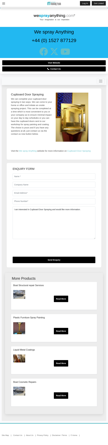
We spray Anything (28, 151)
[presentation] (34, 249)
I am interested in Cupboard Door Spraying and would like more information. (54, 223)
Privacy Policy (42, 435)
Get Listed (99, 3)
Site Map (5, 435)
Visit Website (54, 63)
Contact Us (54, 69)
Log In (85, 3)
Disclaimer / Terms (59, 435)
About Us (29, 435)
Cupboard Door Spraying (79, 151)
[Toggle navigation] (101, 81)
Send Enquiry (54, 260)
